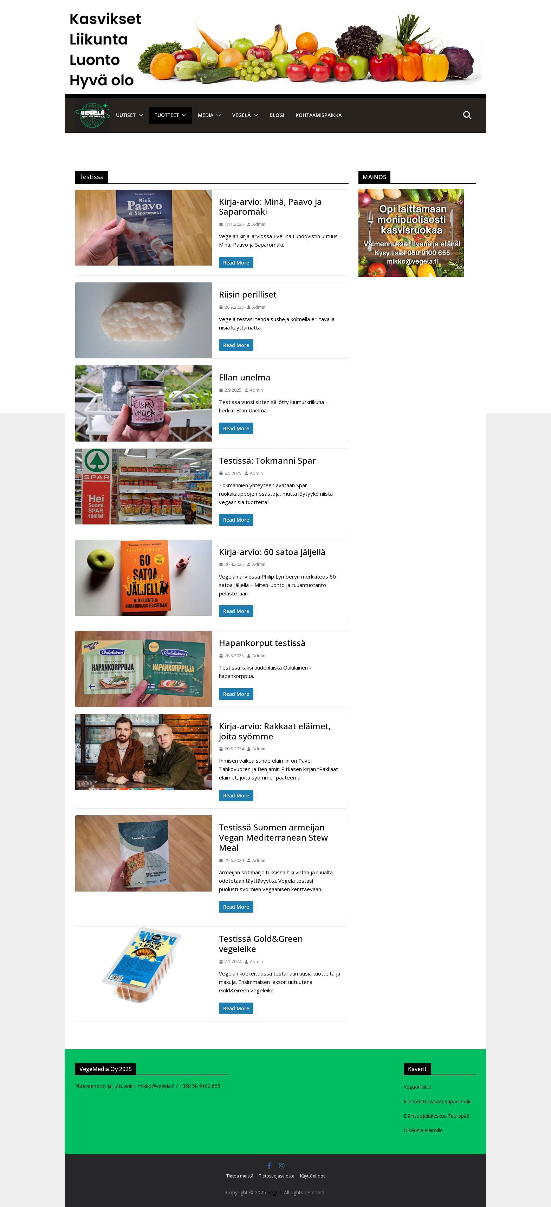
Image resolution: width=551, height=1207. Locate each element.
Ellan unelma (245, 377)
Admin (258, 224)
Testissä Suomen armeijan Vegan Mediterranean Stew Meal (273, 837)
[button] (139, 115)
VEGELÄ (241, 115)
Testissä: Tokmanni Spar (267, 460)
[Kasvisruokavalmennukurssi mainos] (411, 193)
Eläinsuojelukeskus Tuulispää (436, 1116)
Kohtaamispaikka (319, 115)
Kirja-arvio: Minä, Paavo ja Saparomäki (270, 206)
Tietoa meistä (239, 1176)
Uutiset (126, 115)
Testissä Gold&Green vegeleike (261, 943)
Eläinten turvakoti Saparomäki (438, 1101)
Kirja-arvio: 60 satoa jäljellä (272, 551)
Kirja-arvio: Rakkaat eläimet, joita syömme (275, 731)
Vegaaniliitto (418, 1086)
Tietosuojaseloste (276, 1176)
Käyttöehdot (312, 1176)
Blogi (277, 115)
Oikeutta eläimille (423, 1130)
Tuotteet (167, 115)
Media (205, 115)
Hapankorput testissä (262, 642)
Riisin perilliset (248, 294)
